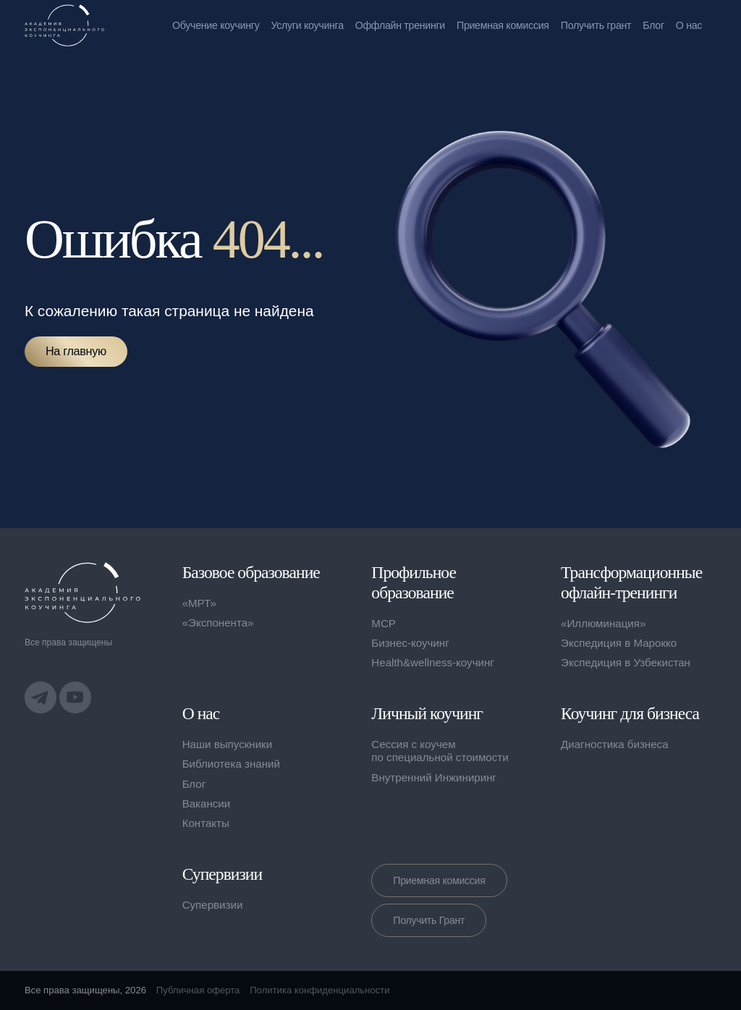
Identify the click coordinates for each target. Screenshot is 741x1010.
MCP (383, 623)
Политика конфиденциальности (319, 990)
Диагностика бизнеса (615, 744)
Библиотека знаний (231, 764)
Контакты (205, 823)
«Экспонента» (218, 622)
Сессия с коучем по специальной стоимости (439, 750)
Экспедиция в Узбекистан (625, 662)
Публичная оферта (198, 990)
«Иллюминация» (603, 623)
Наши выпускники (227, 744)
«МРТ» (199, 603)
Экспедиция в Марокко (619, 643)
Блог (653, 25)
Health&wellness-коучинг (432, 662)
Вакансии (206, 803)
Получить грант (596, 25)
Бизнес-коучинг (410, 643)
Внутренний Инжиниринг (433, 777)
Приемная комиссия (503, 25)
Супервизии (212, 905)
